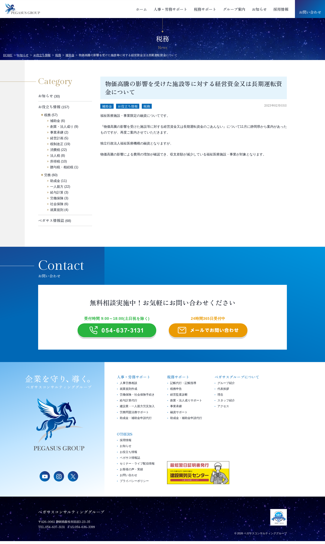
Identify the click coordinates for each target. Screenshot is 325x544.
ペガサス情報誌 (51, 220)
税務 (146, 106)
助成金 (55, 181)
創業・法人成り (61, 126)
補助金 (107, 106)
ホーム (141, 9)
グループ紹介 (226, 386)
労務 (47, 175)
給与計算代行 (128, 403)
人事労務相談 (128, 386)
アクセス (223, 409)
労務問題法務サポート (134, 415)
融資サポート (179, 415)
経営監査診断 (179, 397)
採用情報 (280, 9)
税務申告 (176, 391)
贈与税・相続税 (61, 167)
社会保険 (56, 204)
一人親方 (56, 186)
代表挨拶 (223, 391)
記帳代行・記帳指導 (183, 386)
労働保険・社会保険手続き (137, 397)
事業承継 (56, 132)
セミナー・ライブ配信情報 (137, 466)
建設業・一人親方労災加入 (137, 409)
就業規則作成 (128, 391)
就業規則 (56, 210)
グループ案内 (234, 9)
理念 (220, 397)
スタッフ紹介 (226, 403)
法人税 (55, 155)
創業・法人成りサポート (186, 403)
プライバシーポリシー (134, 483)
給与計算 (56, 192)
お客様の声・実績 (131, 472)
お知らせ (259, 9)
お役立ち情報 (128, 106)
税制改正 (56, 144)
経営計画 (56, 138)
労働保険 (56, 198)
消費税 (55, 150)
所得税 (55, 161)
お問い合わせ (310, 12)
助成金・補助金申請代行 (136, 420)
